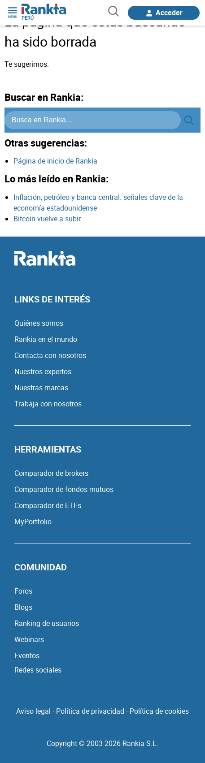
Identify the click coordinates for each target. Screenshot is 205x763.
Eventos (26, 655)
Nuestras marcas (41, 387)
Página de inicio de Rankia (55, 161)
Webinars (29, 639)
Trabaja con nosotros (48, 404)
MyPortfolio (33, 521)
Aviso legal (33, 711)
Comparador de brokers (51, 473)
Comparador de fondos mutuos (63, 489)
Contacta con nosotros (50, 355)
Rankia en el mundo (45, 339)
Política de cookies (159, 711)
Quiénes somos (38, 323)
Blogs (23, 607)
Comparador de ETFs (47, 505)
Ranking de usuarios (46, 623)
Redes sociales (37, 670)
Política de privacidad (90, 711)
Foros (23, 591)
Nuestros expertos (42, 371)
